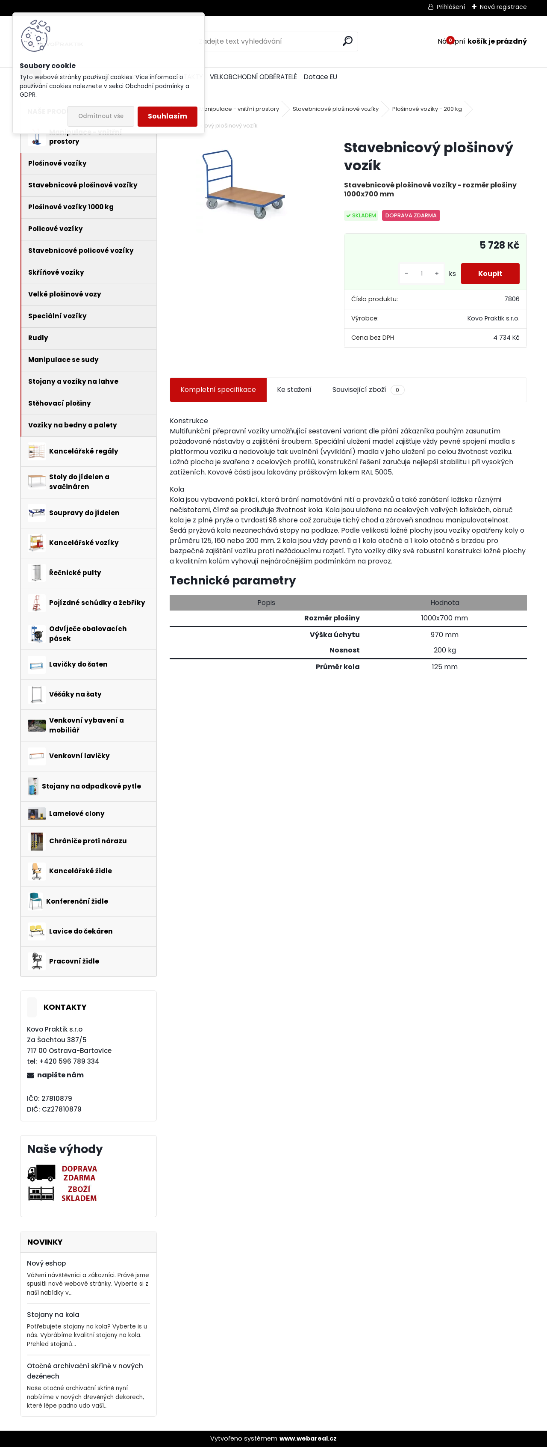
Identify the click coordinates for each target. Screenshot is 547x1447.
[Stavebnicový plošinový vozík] (243, 186)
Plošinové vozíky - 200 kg (427, 109)
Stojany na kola (53, 1314)
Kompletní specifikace (218, 389)
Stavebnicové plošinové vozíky (336, 109)
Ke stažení (294, 389)
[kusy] (422, 273)
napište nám (60, 1075)
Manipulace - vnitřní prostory (239, 109)
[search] (348, 41)
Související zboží (368, 390)
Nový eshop (46, 1263)
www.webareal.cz (308, 1438)
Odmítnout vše (101, 116)
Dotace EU (320, 76)
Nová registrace (503, 7)
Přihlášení (451, 7)
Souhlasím (167, 116)
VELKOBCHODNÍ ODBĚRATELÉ (253, 76)
